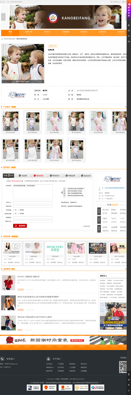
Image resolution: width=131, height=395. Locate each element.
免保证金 (106, 231)
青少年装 (106, 210)
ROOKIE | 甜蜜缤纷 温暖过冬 (28, 277)
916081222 (7, 367)
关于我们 (49, 364)
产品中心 (47, 33)
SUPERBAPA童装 (118, 280)
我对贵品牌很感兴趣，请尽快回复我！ (33, 191)
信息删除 (84, 371)
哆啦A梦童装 (119, 286)
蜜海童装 (102, 289)
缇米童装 (119, 292)
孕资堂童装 (55, 256)
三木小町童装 (113, 297)
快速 (112, 205)
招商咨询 (128, 10)
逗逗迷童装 (12, 256)
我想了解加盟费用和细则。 (75, 193)
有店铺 (22, 213)
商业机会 (84, 33)
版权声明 (49, 371)
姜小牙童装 (110, 289)
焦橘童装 (109, 283)
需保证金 (114, 231)
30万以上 (123, 222)
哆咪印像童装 (104, 297)
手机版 (57, 379)
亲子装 (105, 213)
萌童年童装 (121, 297)
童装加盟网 (64, 379)
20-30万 (113, 222)
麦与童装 (102, 286)
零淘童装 (102, 283)
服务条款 (87, 226)
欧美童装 (123, 213)
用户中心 (126, 2)
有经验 (22, 210)
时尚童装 (123, 210)
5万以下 (114, 218)
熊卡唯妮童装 (118, 294)
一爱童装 (109, 280)
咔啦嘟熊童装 (118, 289)
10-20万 (105, 222)
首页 (2, 2)
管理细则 (61, 371)
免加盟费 (114, 227)
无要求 (105, 218)
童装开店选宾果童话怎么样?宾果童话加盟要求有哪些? (38, 297)
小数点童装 (76, 256)
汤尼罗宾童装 (98, 256)
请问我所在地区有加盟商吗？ (76, 188)
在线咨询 (120, 33)
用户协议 (61, 367)
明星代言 (123, 231)
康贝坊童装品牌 (9, 39)
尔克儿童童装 (110, 286)
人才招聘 (72, 367)
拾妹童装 (113, 292)
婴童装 (113, 210)
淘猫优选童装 (117, 283)
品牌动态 (102, 33)
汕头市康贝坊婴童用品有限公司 (87, 90)
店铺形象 (65, 33)
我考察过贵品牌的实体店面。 (76, 195)
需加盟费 (123, 227)
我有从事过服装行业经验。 (75, 191)
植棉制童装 (33, 256)
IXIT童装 (102, 294)
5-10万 (122, 218)
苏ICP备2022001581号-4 (77, 379)
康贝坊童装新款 (10, 132)
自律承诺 (72, 371)
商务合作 (84, 364)
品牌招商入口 (115, 2)
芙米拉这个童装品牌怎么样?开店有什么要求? (34, 317)
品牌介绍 (28, 33)
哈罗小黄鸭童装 (104, 292)
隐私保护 (84, 367)
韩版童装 (114, 213)
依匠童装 (102, 280)
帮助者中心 (50, 367)
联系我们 (72, 364)
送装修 (105, 227)
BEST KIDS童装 (119, 256)
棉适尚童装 (110, 294)
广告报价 (61, 364)
